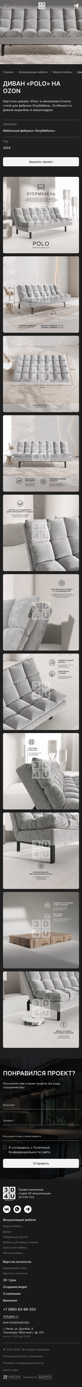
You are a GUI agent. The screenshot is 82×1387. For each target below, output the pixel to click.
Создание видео (15, 1287)
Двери (7, 1231)
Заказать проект (41, 162)
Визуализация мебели (19, 1220)
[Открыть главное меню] (6, 5)
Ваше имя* (9, 1105)
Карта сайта (10, 1370)
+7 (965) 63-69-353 (19, 1309)
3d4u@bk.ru (10, 1316)
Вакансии (10, 1300)
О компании (12, 1293)
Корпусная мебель (15, 1247)
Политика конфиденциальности (23, 1363)
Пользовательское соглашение (23, 1356)
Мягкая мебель (13, 1253)
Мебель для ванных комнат (20, 1242)
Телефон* (8, 1120)
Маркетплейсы (12, 1226)
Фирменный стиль (14, 1268)
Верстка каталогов (17, 1262)
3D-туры (9, 1280)
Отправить (41, 1163)
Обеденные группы (15, 1236)
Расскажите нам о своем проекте (22, 1136)
